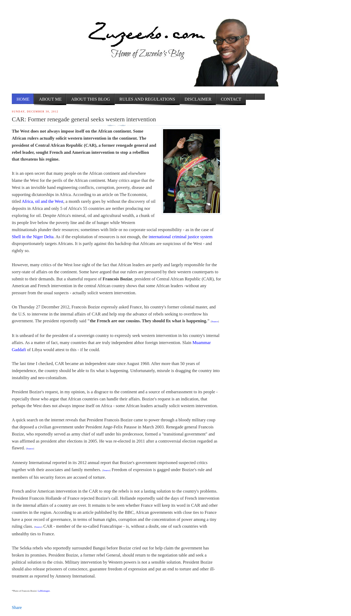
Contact (231, 99)
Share (17, 607)
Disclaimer (198, 99)
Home (23, 99)
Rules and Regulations (147, 99)
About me (50, 99)
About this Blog (90, 99)
